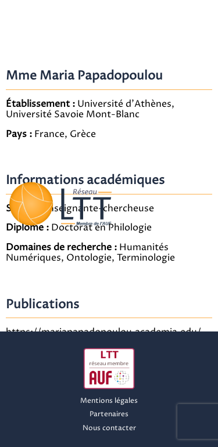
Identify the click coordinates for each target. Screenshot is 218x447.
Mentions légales (109, 401)
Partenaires (109, 414)
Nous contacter (109, 428)
